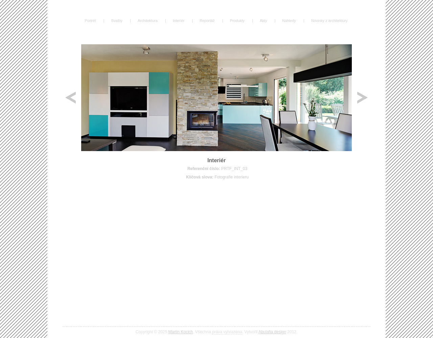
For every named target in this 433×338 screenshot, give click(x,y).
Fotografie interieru (231, 177)
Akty (263, 21)
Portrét (90, 21)
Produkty (237, 21)
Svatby (116, 21)
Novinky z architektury (329, 21)
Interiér (178, 21)
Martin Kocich (180, 332)
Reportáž (207, 21)
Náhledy (289, 21)
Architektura (148, 21)
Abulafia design (272, 332)
